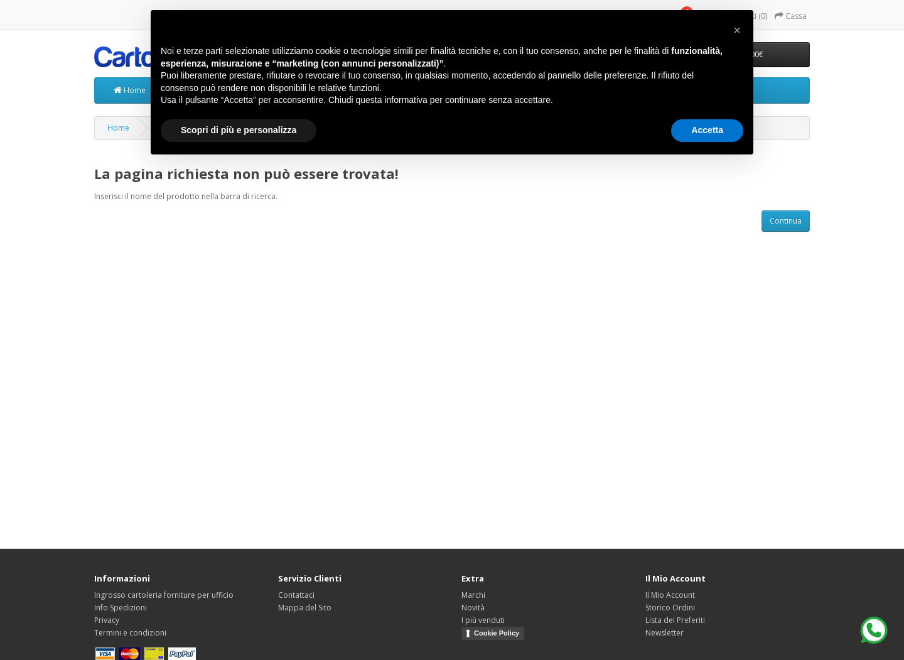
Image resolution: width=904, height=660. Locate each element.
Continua (786, 220)
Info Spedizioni (120, 607)
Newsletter (664, 632)
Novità (473, 607)
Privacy (106, 620)
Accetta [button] (707, 130)
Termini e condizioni (130, 632)
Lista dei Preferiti (675, 620)
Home (130, 90)
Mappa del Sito (304, 607)
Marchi (473, 595)
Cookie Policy (496, 633)
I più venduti (483, 620)
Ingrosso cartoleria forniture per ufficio (164, 595)
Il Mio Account (670, 595)
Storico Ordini (670, 607)
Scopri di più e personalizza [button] (238, 130)
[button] (737, 30)
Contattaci (296, 595)
